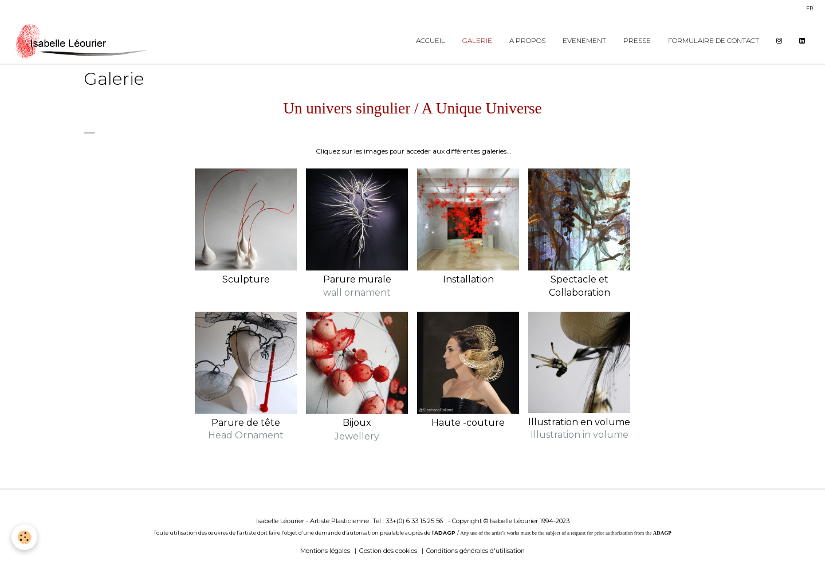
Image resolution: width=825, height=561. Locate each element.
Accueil (430, 41)
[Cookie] (24, 537)
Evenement (584, 41)
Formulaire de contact (713, 41)
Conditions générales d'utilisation (475, 551)
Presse (637, 41)
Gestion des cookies (388, 551)
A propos (527, 41)
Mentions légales (325, 551)
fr (809, 8)
